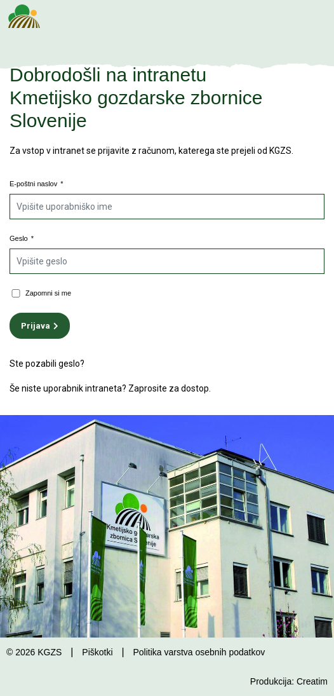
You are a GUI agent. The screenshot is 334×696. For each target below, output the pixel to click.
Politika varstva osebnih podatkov (199, 652)
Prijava (35, 326)
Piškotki (97, 652)
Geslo (22, 238)
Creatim (312, 681)
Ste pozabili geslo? (47, 363)
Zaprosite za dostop (168, 388)
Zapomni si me (48, 293)
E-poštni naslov (36, 184)
